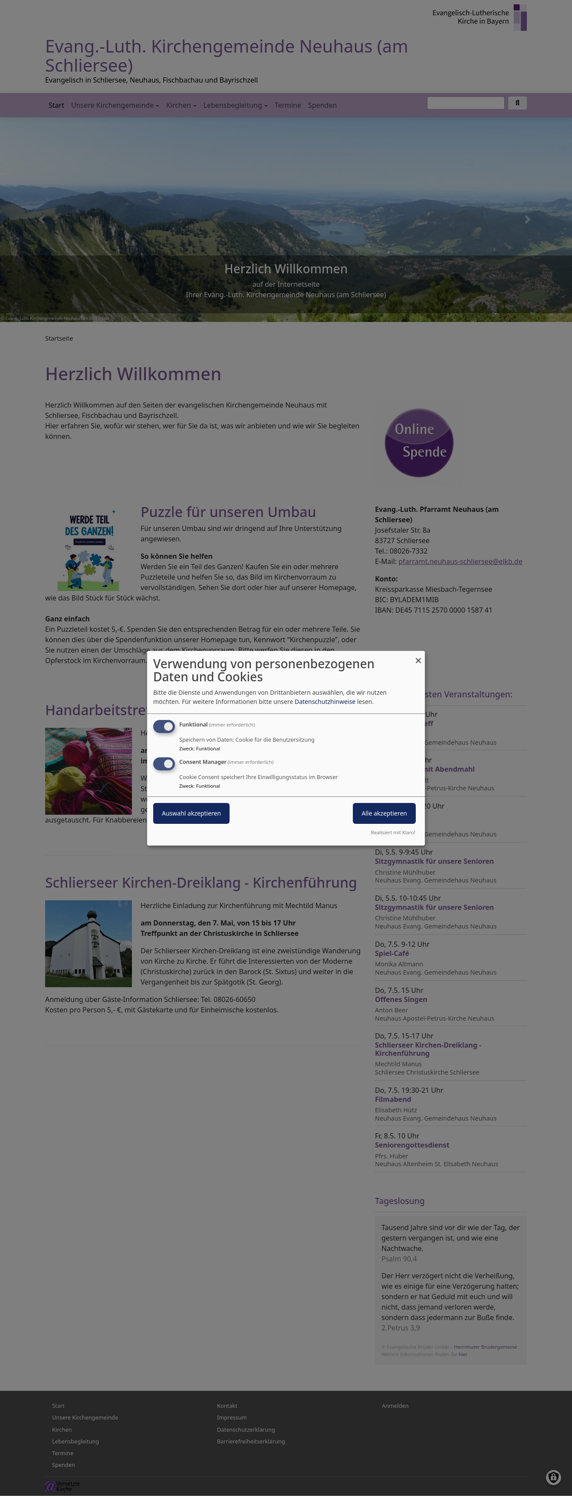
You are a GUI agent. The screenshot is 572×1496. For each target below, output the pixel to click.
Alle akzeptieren (384, 813)
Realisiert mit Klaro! (393, 832)
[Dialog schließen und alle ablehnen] (418, 655)
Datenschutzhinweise (325, 701)
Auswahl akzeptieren (191, 813)
